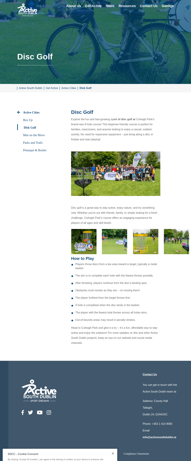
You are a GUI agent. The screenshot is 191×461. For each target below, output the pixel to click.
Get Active (93, 6)
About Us (73, 6)
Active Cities (68, 88)
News (110, 6)
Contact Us (149, 6)
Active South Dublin (30, 88)
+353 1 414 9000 (162, 423)
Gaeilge (168, 6)
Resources (127, 6)
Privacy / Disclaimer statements (100, 453)
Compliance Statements (136, 453)
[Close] (113, 459)
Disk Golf (85, 88)
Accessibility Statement (63, 453)
